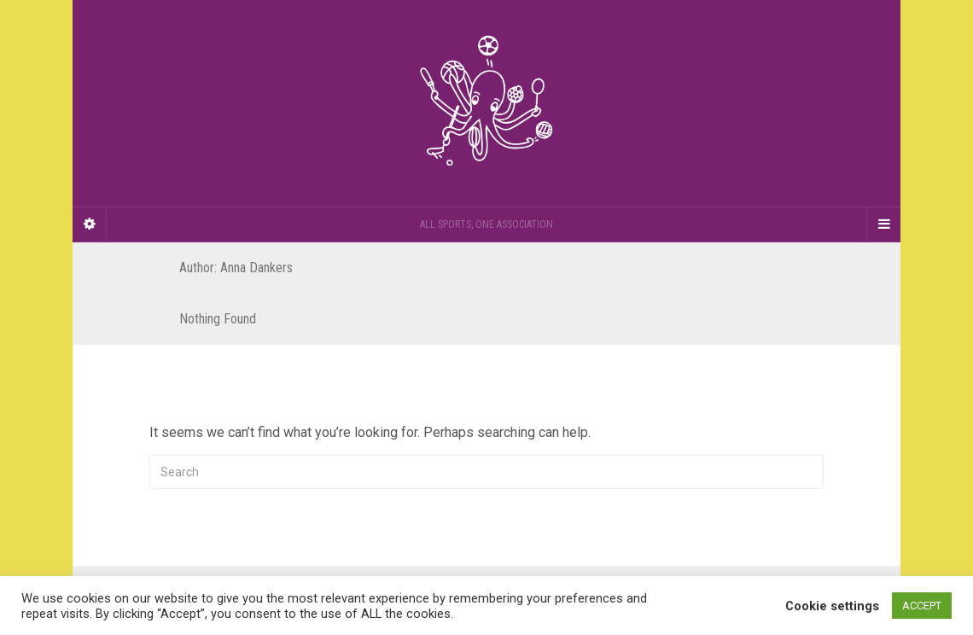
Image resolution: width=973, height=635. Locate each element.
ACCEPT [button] (921, 605)
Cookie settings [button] (832, 606)
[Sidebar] (90, 224)
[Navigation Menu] (883, 224)
